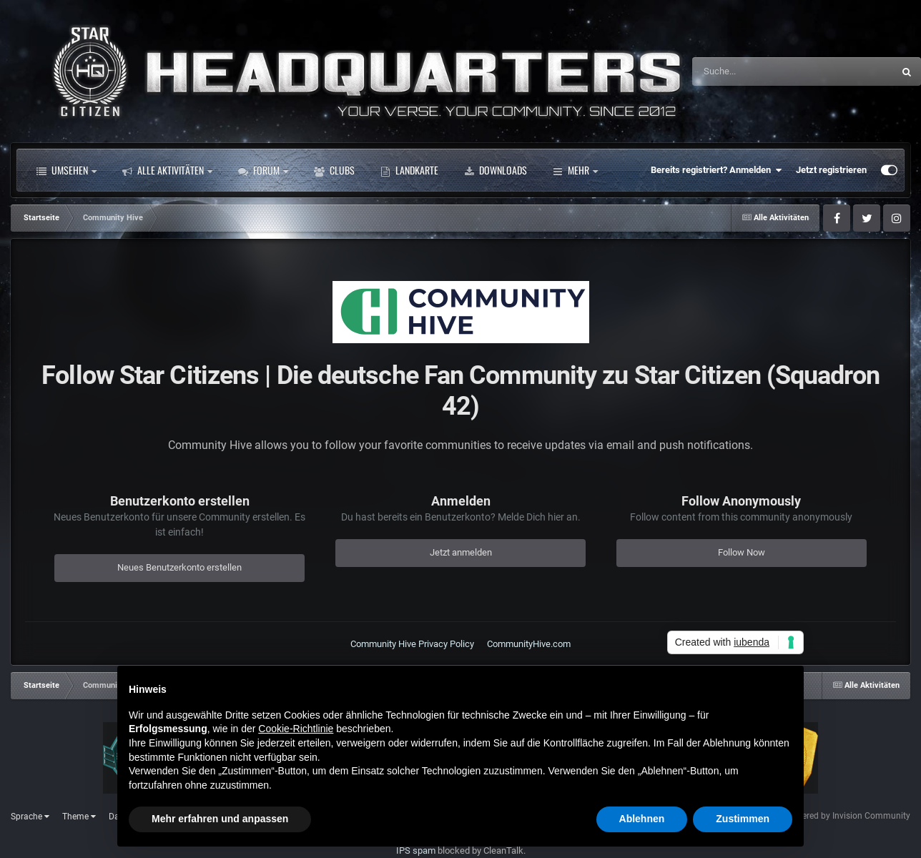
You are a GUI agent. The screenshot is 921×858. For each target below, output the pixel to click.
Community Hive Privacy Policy (412, 643)
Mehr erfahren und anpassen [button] (220, 818)
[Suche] (764, 71)
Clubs (334, 170)
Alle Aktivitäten (167, 170)
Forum (263, 170)
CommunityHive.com (529, 643)
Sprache (30, 817)
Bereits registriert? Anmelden (716, 170)
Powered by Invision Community (847, 816)
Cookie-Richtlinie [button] (295, 728)
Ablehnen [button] (642, 818)
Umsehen (66, 170)
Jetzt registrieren (831, 169)
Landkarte (409, 170)
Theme (79, 817)
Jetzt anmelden (461, 552)
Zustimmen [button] (742, 818)
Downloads (495, 170)
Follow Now (741, 552)
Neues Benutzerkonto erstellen (179, 567)
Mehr (575, 170)
